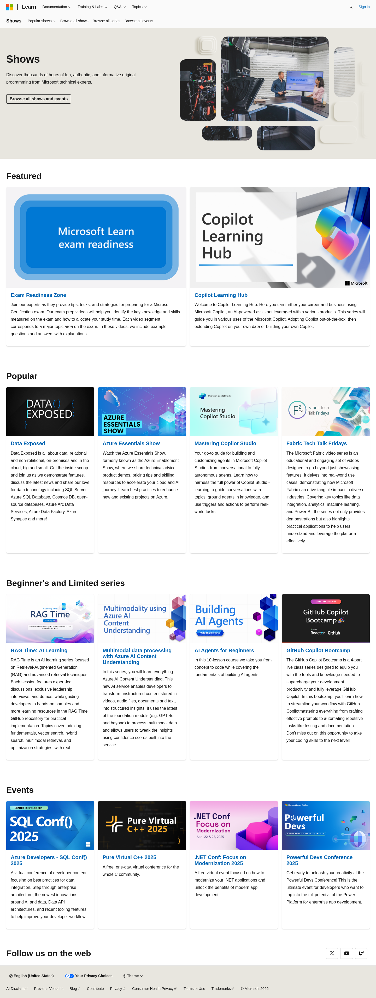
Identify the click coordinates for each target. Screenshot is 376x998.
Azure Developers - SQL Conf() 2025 (49, 860)
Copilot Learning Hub (221, 295)
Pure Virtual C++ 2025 (129, 857)
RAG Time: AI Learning (39, 650)
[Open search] (351, 7)
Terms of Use (194, 989)
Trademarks (221, 989)
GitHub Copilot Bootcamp (318, 650)
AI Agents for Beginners (224, 650)
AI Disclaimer (17, 989)
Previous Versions (48, 989)
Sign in (364, 7)
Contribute (95, 989)
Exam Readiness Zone (38, 295)
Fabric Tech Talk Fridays (316, 443)
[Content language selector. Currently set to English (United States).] (31, 976)
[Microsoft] (9, 7)
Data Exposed (28, 443)
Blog (73, 989)
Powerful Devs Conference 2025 (319, 860)
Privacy (116, 989)
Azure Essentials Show (131, 443)
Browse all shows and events (39, 99)
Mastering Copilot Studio (225, 443)
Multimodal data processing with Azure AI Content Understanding (137, 656)
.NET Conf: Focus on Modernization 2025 (220, 860)
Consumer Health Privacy (153, 989)
